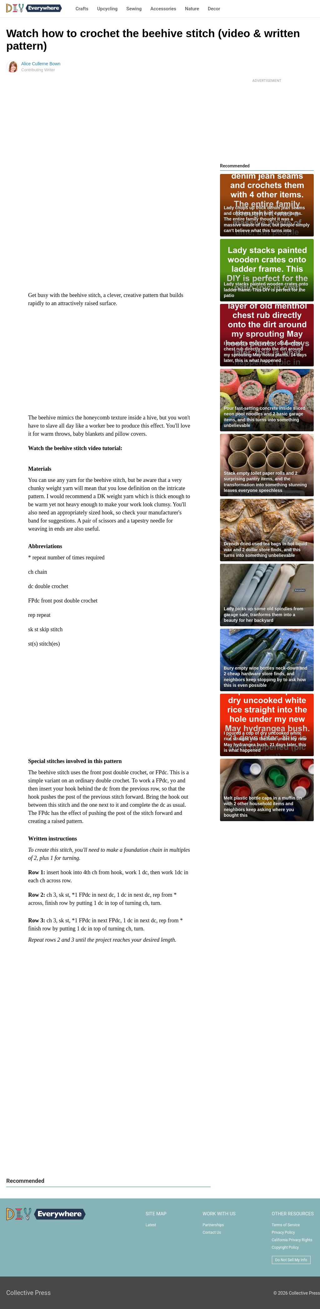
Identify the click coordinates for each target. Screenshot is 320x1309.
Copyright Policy (285, 1247)
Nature (192, 9)
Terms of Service (286, 1225)
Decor (214, 9)
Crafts (82, 9)
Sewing (134, 9)
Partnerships (213, 1225)
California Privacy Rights (292, 1240)
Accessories (163, 9)
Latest (151, 1225)
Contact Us (211, 1232)
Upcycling (107, 9)
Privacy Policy (283, 1232)
